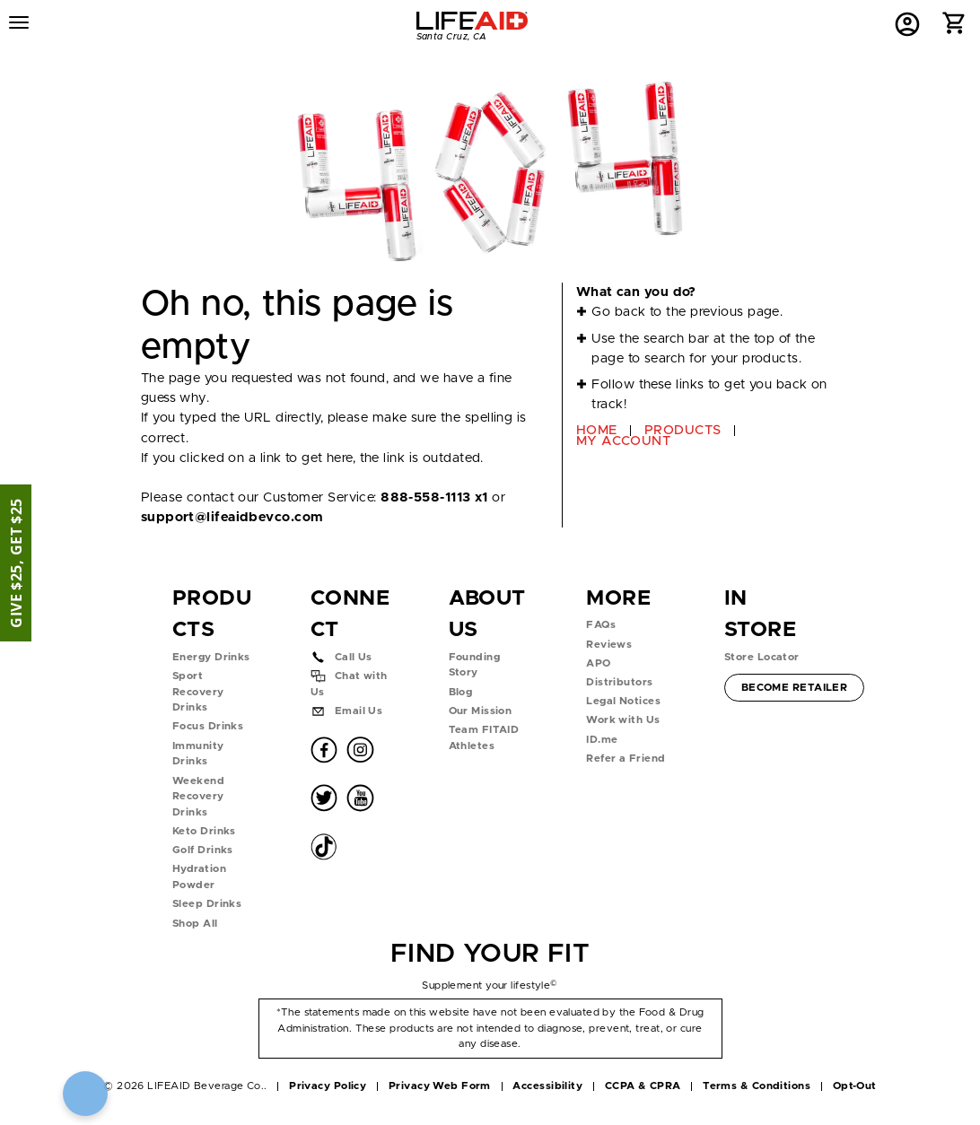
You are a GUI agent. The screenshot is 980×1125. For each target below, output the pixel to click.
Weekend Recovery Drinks (198, 796)
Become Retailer (794, 686)
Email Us (359, 711)
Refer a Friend (625, 758)
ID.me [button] (601, 740)
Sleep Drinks (206, 904)
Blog (461, 692)
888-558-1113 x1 (434, 497)
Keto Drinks (204, 831)
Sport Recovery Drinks (198, 691)
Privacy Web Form (440, 1086)
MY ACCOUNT (623, 441)
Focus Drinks (207, 726)
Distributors (619, 682)
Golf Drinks (202, 850)
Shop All (195, 924)
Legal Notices (623, 701)
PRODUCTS (683, 430)
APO (598, 663)
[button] (954, 27)
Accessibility (547, 1086)
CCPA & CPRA (643, 1086)
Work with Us (623, 720)
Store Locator (762, 657)
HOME (596, 430)
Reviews (609, 645)
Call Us (353, 657)
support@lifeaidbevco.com (232, 517)
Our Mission (480, 711)
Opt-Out (855, 1086)
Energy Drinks (211, 657)
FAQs (601, 625)
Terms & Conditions (756, 1086)
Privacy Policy (327, 1086)
